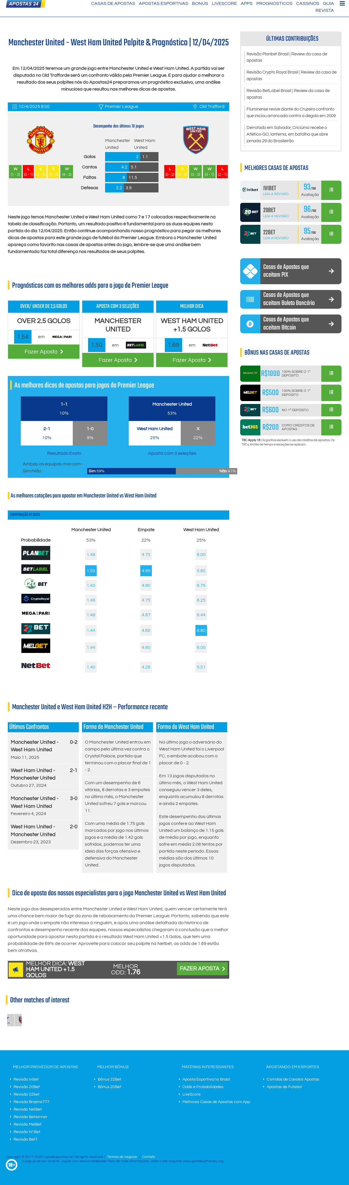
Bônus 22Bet (109, 1079)
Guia (328, 3)
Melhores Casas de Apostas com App (216, 1102)
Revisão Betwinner (30, 1117)
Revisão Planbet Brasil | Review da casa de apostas (291, 57)
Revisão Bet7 (26, 1139)
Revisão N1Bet (27, 1132)
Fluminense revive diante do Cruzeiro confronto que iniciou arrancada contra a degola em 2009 (289, 118)
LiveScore (224, 3)
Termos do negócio (122, 1157)
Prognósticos (274, 3)
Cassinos (307, 3)
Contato (148, 1157)
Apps (247, 3)
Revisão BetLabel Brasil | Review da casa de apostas (289, 96)
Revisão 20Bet (27, 1087)
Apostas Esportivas (163, 3)
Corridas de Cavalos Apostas (293, 1079)
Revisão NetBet (28, 1109)
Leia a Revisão (276, 204)
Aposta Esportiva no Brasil (206, 1079)
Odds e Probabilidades (202, 1087)
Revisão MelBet (28, 1124)
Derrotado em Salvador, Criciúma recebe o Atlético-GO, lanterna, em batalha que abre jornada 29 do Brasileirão (291, 144)
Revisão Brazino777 (31, 1102)
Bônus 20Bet (109, 1087)
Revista (325, 10)
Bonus (200, 3)
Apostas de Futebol (284, 1087)
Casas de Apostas (113, 3)
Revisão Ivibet (26, 1079)
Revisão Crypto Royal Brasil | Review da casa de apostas (287, 77)
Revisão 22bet (27, 1094)
